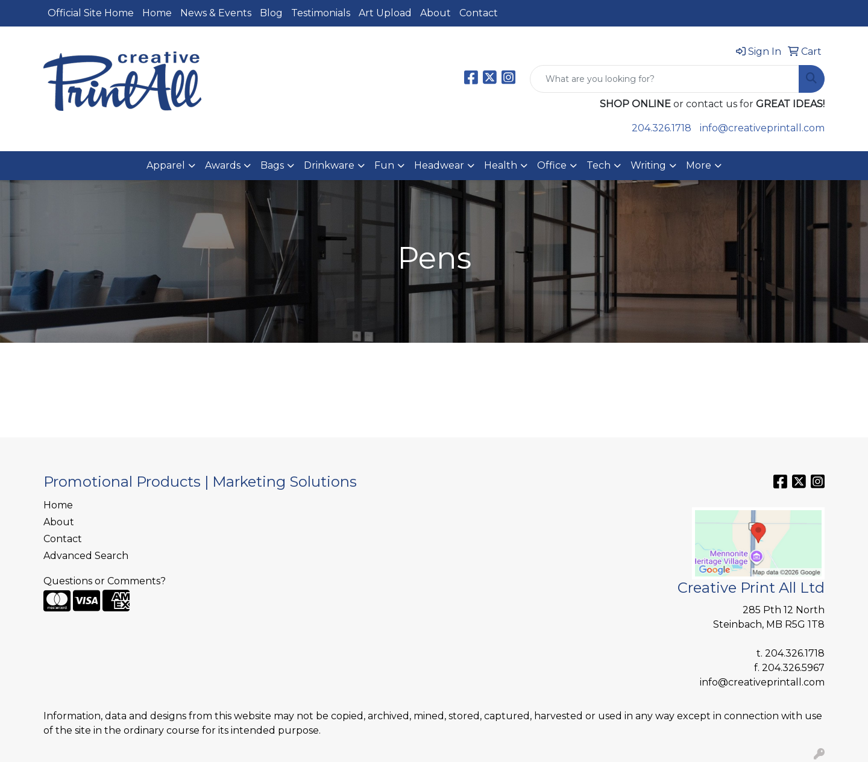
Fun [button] (384, 165)
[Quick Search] (664, 79)
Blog (271, 13)
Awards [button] (223, 165)
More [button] (698, 165)
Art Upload (385, 13)
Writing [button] (648, 165)
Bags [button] (272, 165)
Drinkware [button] (329, 165)
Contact (478, 13)
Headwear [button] (439, 165)
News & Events (215, 13)
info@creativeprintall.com (762, 128)
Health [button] (500, 165)
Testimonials (320, 13)
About (435, 13)
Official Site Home (91, 13)
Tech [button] (599, 165)
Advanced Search (85, 555)
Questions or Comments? (104, 581)
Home (157, 13)
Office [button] (552, 165)
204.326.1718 (661, 128)
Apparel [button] (165, 165)
